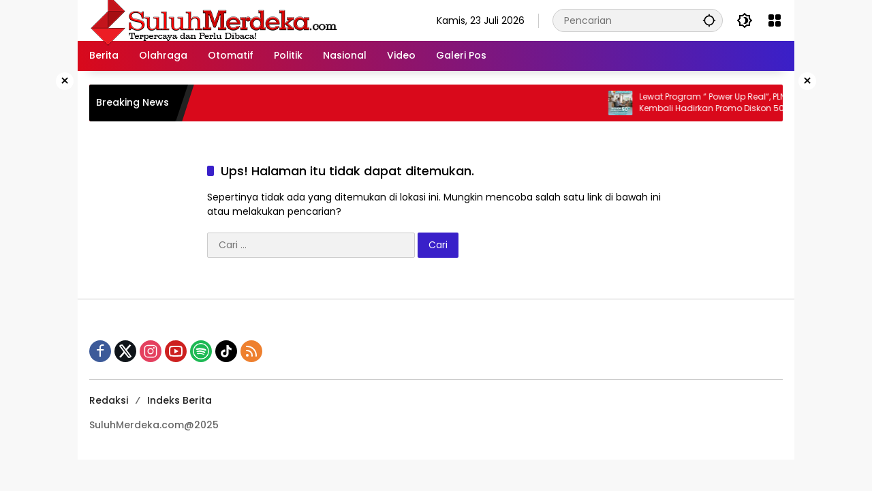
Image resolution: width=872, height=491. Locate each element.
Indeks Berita (179, 400)
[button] (709, 20)
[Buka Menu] (774, 20)
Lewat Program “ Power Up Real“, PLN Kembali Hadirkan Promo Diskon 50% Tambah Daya (725, 103)
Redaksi (108, 400)
